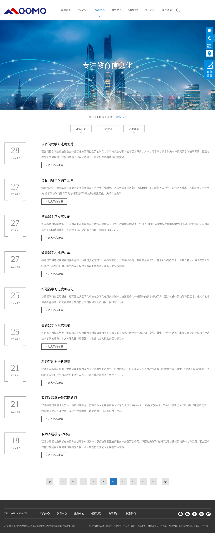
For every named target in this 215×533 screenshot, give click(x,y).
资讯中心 (121, 117)
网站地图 (172, 526)
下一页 (165, 481)
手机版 (163, 526)
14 (153, 481)
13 (143, 481)
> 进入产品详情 (54, 165)
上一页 (49, 481)
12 (133, 481)
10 (113, 481)
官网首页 (66, 10)
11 (123, 481)
